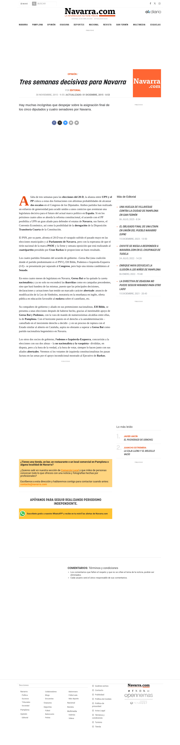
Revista (107, 24)
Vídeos (71, 718)
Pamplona (37, 24)
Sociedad (25, 706)
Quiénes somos (101, 686)
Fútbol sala (73, 695)
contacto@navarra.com (33, 484)
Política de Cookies (103, 699)
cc (148, 691)
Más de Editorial (126, 196)
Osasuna (64, 24)
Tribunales (26, 702)
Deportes (79, 24)
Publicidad (99, 695)
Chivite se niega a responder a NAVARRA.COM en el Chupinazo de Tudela (139, 250)
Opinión (51, 24)
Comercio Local (70, 470)
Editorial (75, 90)
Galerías (72, 715)
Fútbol (47, 711)
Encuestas (49, 699)
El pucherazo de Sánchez (138, 439)
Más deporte (74, 699)
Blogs (47, 695)
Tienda (98, 726)
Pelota (47, 718)
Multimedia (139, 24)
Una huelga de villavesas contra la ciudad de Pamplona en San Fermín (138, 211)
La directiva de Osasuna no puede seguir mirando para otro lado (140, 285)
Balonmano (73, 692)
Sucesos (25, 699)
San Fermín (122, 24)
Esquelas (155, 24)
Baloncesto (49, 714)
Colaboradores (51, 692)
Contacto (99, 690)
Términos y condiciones (103, 568)
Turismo (98, 722)
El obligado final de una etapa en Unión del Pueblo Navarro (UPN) (138, 230)
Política (25, 695)
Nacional (94, 24)
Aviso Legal (100, 711)
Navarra (23, 24)
